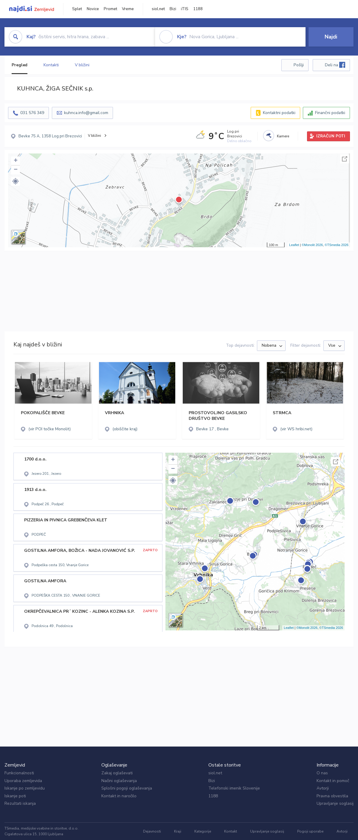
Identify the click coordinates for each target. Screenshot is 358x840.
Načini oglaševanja (119, 781)
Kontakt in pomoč (333, 781)
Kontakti (51, 65)
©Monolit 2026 (312, 245)
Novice (93, 9)
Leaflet (294, 245)
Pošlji (299, 65)
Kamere (283, 136)
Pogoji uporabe (310, 831)
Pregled (19, 65)
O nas (322, 773)
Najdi (331, 36)
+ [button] (16, 160)
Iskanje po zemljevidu (24, 788)
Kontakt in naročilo (119, 796)
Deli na (335, 65)
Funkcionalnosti (19, 773)
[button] (15, 181)
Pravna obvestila (332, 796)
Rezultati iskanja (20, 803)
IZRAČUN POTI (330, 136)
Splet (77, 9)
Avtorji (323, 788)
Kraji (177, 831)
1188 (198, 9)
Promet (110, 9)
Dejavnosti (152, 831)
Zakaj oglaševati (117, 773)
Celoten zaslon (344, 158)
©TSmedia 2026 (336, 245)
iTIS (184, 9)
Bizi (173, 9)
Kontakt (230, 831)
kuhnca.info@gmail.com (86, 113)
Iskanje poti (15, 796)
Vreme (128, 9)
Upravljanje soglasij (335, 803)
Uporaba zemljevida (23, 781)
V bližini (82, 65)
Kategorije (202, 831)
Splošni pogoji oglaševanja (126, 788)
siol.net (158, 9)
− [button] (16, 169)
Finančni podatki (330, 113)
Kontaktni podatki (279, 113)
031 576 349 (32, 113)
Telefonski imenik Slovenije (234, 788)
